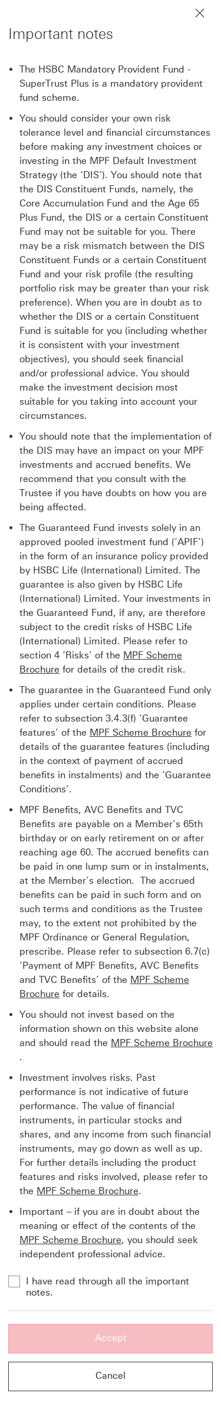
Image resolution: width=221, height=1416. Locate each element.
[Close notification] (200, 13)
